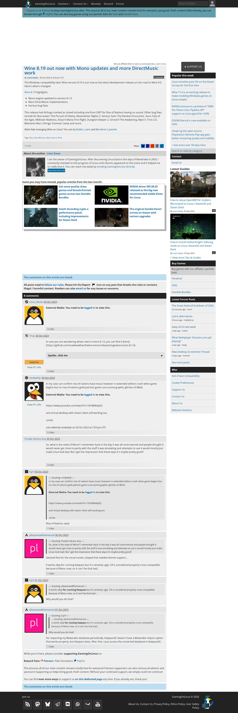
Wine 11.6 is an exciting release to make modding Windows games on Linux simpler (192, 96)
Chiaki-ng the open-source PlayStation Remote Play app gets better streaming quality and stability (193, 134)
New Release (39, 137)
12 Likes (27, 145)
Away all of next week (184, 327)
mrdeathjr (35, 378)
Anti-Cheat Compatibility (186, 376)
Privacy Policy (161, 704)
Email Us (177, 162)
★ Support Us (193, 66)
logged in (89, 307)
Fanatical (177, 278)
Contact (176, 156)
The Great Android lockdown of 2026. (193, 305)
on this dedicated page (88, 679)
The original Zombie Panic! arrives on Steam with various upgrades (146, 212)
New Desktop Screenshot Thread (190, 351)
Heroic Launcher (108, 129)
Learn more (160, 63)
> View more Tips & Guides (185, 257)
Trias (32, 336)
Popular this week (183, 75)
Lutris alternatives (182, 316)
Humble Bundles (181, 292)
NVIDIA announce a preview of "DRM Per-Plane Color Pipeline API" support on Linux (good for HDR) (192, 110)
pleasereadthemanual (41, 535)
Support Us (178, 389)
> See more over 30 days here (189, 145)
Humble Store (130, 14)
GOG (115, 14)
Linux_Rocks (36, 302)
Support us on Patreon (37, 10)
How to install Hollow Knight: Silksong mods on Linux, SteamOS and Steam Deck (193, 244)
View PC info (34, 367)
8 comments (159, 77)
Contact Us (80, 3)
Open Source (51, 137)
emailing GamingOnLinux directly (116, 166)
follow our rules (54, 284)
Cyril (31, 471)
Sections (64, 3)
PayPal (48, 14)
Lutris (87, 129)
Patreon (47, 661)
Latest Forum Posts (183, 299)
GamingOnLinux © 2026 (185, 696)
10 (214, 210)
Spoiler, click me (58, 355)
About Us (177, 403)
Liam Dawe (32, 77)
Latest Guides (180, 169)
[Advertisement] (119, 40)
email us (81, 288)
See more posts (181, 362)
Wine (60, 137)
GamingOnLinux (45, 3)
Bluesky (96, 3)
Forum (120, 3)
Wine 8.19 (30, 92)
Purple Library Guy (35, 438)
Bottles (79, 129)
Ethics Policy (178, 704)
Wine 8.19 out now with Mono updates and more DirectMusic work (91, 70)
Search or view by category (187, 151)
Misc (31, 137)
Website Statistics (182, 410)
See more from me (56, 170)
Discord (108, 3)
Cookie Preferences (183, 382)
